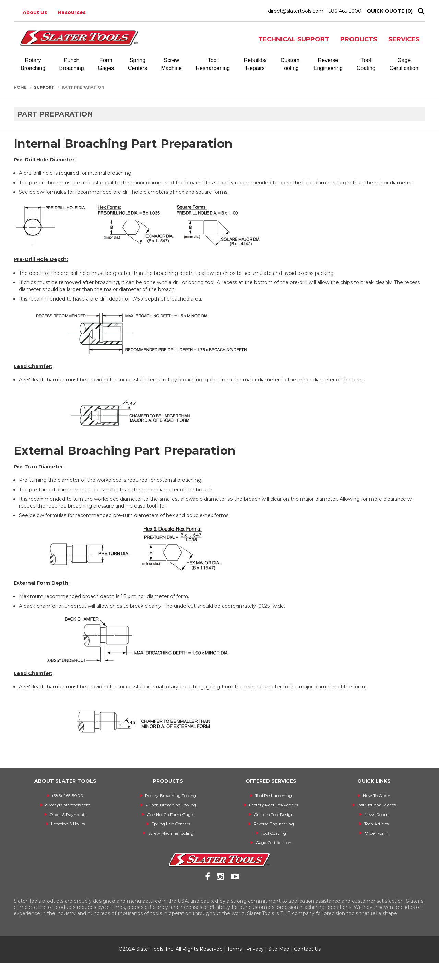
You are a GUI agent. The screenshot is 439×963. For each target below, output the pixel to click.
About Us (35, 12)
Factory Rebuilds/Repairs (273, 804)
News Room (377, 814)
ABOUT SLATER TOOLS (65, 781)
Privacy (255, 949)
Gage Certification (274, 842)
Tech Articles (376, 823)
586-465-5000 (345, 11)
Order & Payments (67, 814)
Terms (234, 949)
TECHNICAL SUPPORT (293, 39)
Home (20, 87)
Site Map (278, 949)
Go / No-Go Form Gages (170, 814)
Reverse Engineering (273, 823)
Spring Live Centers (171, 823)
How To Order (376, 795)
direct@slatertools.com (295, 11)
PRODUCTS (358, 39)
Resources (72, 12)
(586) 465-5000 (67, 795)
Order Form (376, 833)
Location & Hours (68, 823)
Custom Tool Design (274, 814)
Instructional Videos (376, 804)
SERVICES (404, 39)
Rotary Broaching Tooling (170, 795)
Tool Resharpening (273, 795)
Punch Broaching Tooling (170, 804)
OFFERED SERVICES (271, 781)
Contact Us (307, 949)
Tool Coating (273, 833)
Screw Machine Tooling (170, 833)
